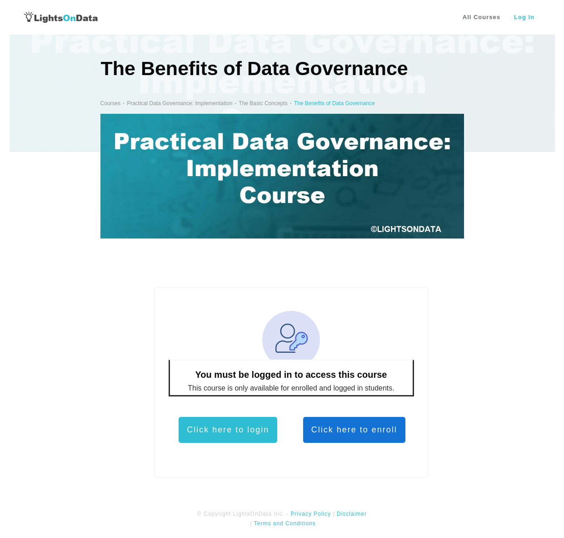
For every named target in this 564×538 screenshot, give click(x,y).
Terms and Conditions (285, 523)
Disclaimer (352, 514)
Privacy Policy (311, 514)
